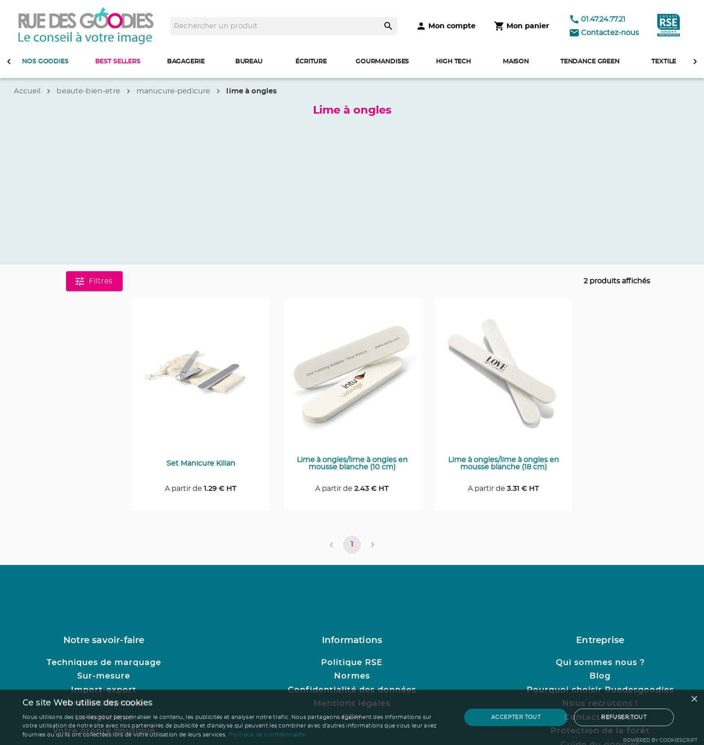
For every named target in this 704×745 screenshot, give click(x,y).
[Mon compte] (445, 26)
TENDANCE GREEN (590, 61)
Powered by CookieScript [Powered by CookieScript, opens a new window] (660, 740)
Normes (352, 676)
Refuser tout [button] (624, 717)
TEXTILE (663, 61)
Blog (600, 676)
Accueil (27, 91)
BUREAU (249, 61)
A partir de (201, 488)
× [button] (694, 699)
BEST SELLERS (118, 61)
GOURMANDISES (382, 61)
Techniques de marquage (104, 663)
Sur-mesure (103, 676)
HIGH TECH (453, 61)
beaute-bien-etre (88, 91)
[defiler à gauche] (9, 62)
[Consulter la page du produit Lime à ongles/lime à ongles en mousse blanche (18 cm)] (503, 379)
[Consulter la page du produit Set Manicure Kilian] (201, 379)
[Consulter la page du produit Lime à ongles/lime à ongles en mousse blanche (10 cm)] (352, 379)
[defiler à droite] (695, 62)
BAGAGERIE (186, 61)
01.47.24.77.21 (597, 19)
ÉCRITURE (311, 61)
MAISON (516, 61)
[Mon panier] (521, 26)
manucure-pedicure (173, 91)
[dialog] (352, 717)
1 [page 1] (352, 545)
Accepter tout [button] (516, 717)
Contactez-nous (604, 32)
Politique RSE (352, 663)
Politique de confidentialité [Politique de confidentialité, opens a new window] (267, 734)
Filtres (94, 281)
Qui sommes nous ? (600, 663)
